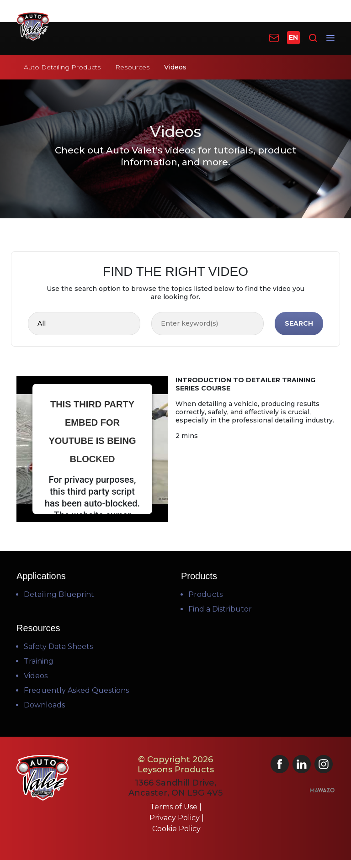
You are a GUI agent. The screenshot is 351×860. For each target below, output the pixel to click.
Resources (132, 67)
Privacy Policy (175, 817)
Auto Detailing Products (62, 67)
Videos (36, 675)
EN (293, 37)
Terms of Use (174, 806)
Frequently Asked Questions (76, 690)
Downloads (44, 705)
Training (38, 661)
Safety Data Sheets (58, 646)
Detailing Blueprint (59, 594)
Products (205, 594)
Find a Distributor (220, 609)
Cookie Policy (176, 828)
